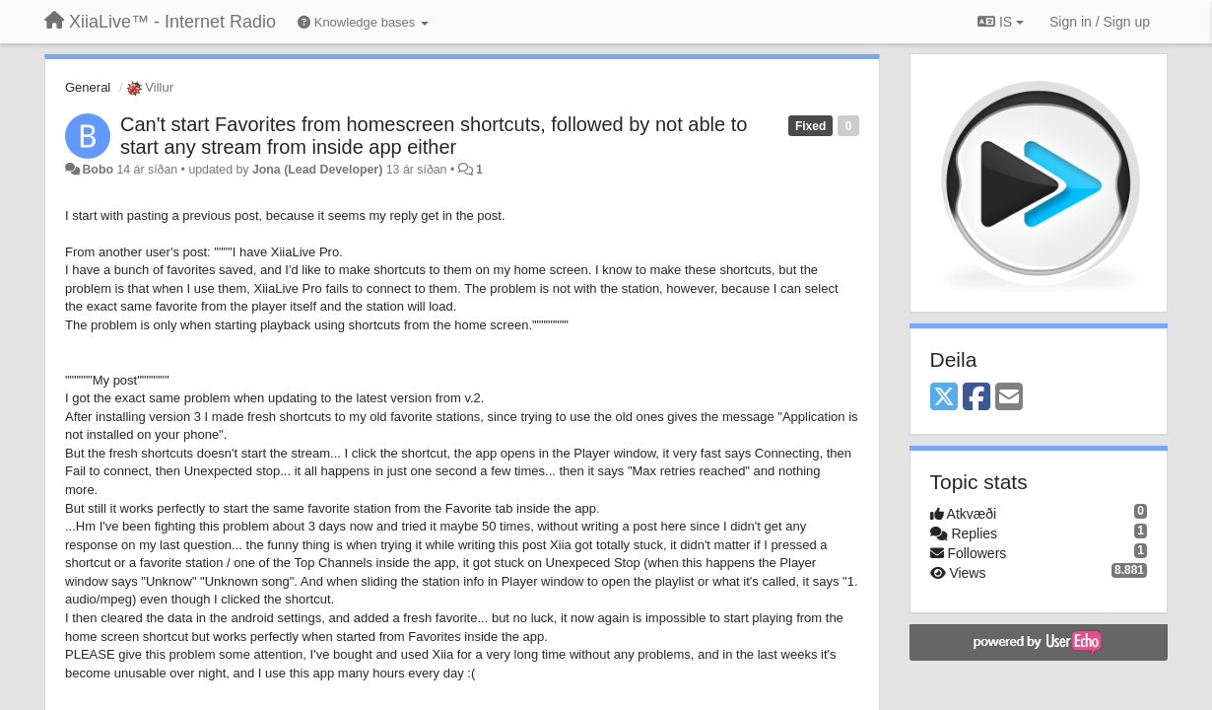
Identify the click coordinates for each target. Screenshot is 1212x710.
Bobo (97, 170)
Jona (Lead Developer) (317, 170)
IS (1000, 22)
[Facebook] (976, 398)
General (87, 87)
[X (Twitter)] (944, 398)
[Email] (1009, 398)
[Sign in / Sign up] (1100, 21)
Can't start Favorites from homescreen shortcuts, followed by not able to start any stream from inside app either (433, 135)
